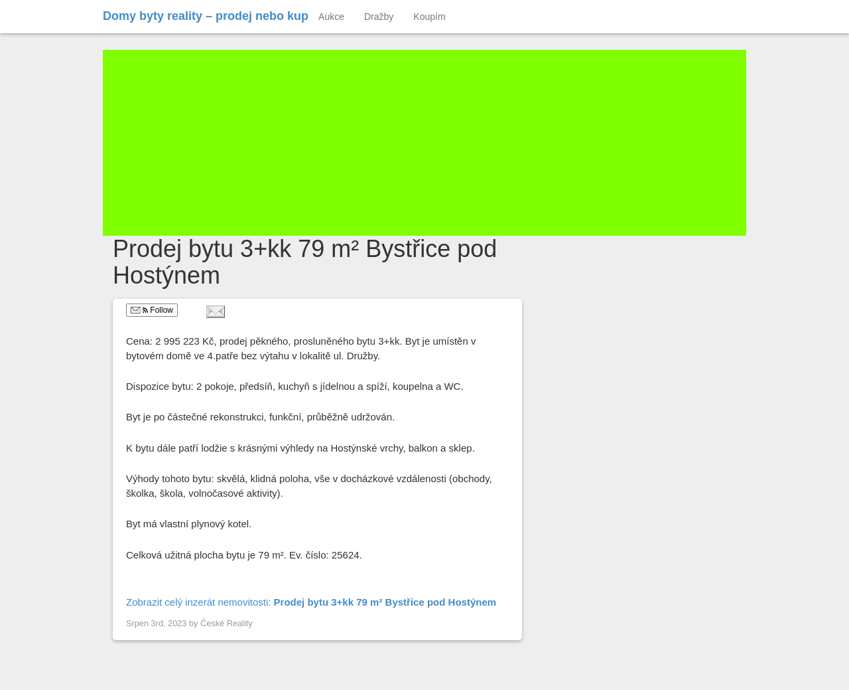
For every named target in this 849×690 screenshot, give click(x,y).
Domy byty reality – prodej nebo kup (205, 16)
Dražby (378, 16)
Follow (152, 310)
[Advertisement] (424, 143)
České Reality (226, 623)
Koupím (429, 16)
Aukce (331, 16)
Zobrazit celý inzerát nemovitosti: (311, 602)
